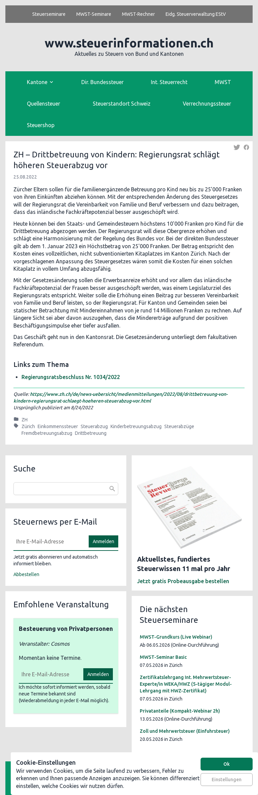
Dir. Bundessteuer (102, 82)
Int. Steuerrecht (169, 82)
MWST (223, 82)
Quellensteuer (43, 104)
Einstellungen (227, 779)
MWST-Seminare (93, 14)
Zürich (28, 426)
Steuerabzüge (179, 426)
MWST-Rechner (138, 14)
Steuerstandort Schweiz (121, 104)
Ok (226, 764)
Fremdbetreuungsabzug (47, 433)
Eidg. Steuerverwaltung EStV (196, 14)
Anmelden (103, 541)
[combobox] (65, 488)
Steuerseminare (49, 14)
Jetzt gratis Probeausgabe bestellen (183, 581)
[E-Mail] (49, 541)
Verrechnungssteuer (207, 104)
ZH (25, 419)
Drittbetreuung (90, 433)
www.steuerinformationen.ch (129, 43)
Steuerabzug (94, 426)
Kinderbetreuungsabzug (136, 426)
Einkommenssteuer (58, 426)
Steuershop (40, 125)
